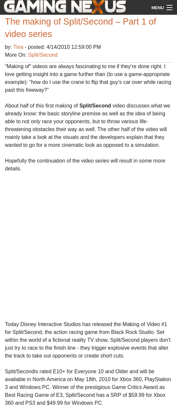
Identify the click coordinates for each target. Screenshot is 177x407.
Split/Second (43, 55)
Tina (19, 47)
